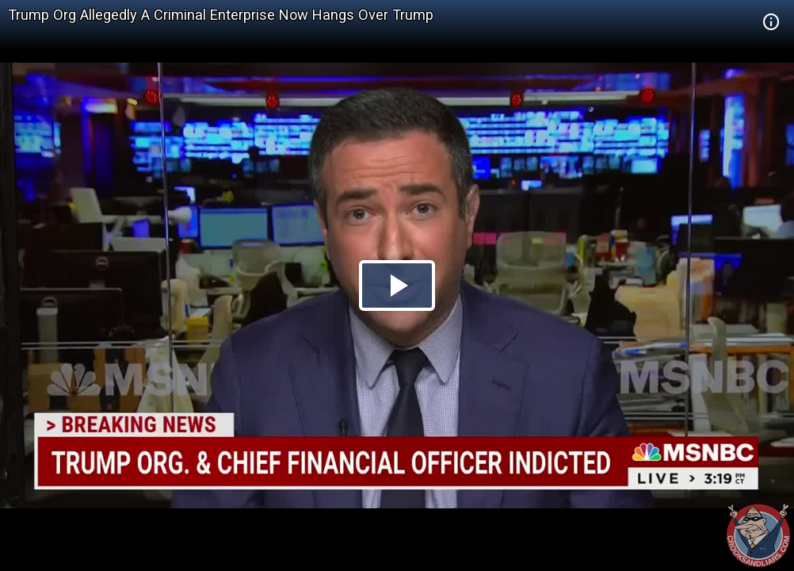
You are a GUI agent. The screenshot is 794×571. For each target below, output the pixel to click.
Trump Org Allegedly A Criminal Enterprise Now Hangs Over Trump (220, 14)
